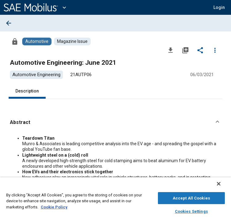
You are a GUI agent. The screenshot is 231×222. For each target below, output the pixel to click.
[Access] (15, 41)
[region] (115, 201)
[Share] (200, 50)
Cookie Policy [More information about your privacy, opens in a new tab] (54, 206)
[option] (36, 75)
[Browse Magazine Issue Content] (72, 41)
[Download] (170, 50)
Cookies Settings (191, 210)
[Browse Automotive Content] (37, 41)
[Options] (215, 50)
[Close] (223, 187)
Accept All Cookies (191, 197)
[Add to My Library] (185, 50)
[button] (219, 7)
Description (27, 90)
